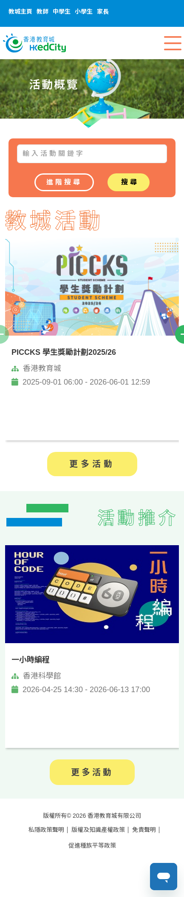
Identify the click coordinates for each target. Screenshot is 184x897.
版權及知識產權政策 (98, 829)
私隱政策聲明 (46, 829)
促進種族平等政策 (92, 845)
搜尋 (130, 182)
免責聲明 (144, 829)
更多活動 (92, 464)
